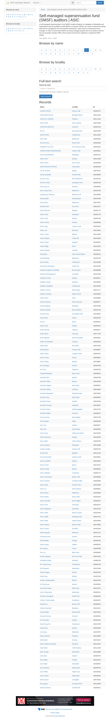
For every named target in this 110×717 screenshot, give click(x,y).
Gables (74, 544)
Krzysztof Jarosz (45, 616)
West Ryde (75, 397)
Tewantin (75, 636)
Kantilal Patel (44, 206)
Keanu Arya (44, 326)
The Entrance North (78, 147)
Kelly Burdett (44, 349)
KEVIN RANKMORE (47, 155)
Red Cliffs (75, 346)
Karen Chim (44, 218)
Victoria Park (76, 175)
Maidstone (75, 632)
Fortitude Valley (77, 481)
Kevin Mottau (44, 497)
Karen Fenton (44, 222)
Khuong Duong (45, 536)
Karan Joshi (44, 214)
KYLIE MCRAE (45, 171)
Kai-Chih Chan (45, 182)
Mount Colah (76, 524)
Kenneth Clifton (45, 381)
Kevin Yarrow (44, 528)
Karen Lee (43, 230)
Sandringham (76, 198)
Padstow (75, 119)
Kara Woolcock (45, 210)
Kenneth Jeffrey (45, 389)
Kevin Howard (44, 481)
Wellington (75, 155)
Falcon (74, 318)
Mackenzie (75, 592)
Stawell (74, 437)
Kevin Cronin (44, 465)
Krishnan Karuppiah (46, 596)
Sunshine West (77, 684)
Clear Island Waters (78, 254)
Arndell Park (76, 688)
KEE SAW (43, 139)
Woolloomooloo (77, 393)
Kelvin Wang (44, 361)
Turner (74, 548)
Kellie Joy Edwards (46, 342)
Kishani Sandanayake (47, 580)
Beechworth (76, 612)
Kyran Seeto (44, 676)
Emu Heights (76, 501)
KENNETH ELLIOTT (47, 147)
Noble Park (75, 596)
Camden (75, 250)
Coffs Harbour (76, 441)
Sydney (74, 159)
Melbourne (75, 139)
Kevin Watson (44, 524)
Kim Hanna (43, 548)
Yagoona (75, 330)
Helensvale (75, 676)
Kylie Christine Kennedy (48, 644)
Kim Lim (43, 552)
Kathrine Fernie (45, 290)
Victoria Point (76, 485)
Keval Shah (44, 453)
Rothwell (75, 560)
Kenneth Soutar (45, 401)
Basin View (75, 373)
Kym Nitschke (44, 668)
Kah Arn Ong (44, 178)
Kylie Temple (44, 652)
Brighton (75, 210)
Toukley (74, 660)
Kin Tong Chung (45, 564)
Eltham (74, 580)
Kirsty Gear (44, 576)
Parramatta (75, 167)
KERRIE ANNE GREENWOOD (50, 151)
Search (100, 3)
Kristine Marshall (45, 608)
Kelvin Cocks (44, 357)
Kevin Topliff (44, 517)
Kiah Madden (44, 540)
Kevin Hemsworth (46, 477)
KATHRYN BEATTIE (47, 127)
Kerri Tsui (43, 429)
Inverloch (75, 127)
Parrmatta (75, 505)
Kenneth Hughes (45, 385)
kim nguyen (44, 684)
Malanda (75, 282)
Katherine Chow (45, 278)
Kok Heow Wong (45, 588)
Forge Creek (76, 151)
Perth (74, 298)
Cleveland (75, 509)
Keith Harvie (44, 334)
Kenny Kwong (44, 417)
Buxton (74, 572)
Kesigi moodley (45, 449)
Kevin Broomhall (45, 457)
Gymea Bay (76, 429)
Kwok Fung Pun (45, 624)
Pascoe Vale (76, 111)
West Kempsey (77, 302)
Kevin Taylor (44, 513)
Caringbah (75, 680)
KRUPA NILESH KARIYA (48, 167)
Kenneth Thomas (45, 405)
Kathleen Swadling (46, 286)
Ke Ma (42, 322)
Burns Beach (76, 270)
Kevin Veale (44, 520)
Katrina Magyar (45, 306)
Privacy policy (55, 713)
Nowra (74, 357)
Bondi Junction (77, 513)
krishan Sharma (45, 688)
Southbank (75, 600)
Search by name (45, 85)
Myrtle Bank (76, 668)
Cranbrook (75, 473)
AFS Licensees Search (20, 3)
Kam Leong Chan (46, 190)
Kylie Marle (43, 648)
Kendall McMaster (46, 373)
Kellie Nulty (44, 346)
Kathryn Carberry (46, 294)
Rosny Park (76, 143)
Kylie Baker (44, 640)
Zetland (74, 656)
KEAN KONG (44, 135)
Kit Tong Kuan (44, 584)
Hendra (74, 222)
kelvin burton (44, 680)
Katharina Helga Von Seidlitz (49, 270)
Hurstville (75, 274)
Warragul (75, 306)
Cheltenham (76, 135)
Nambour (75, 644)
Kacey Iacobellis (45, 175)
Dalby (74, 421)
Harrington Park (77, 182)
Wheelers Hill (76, 194)
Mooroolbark (76, 417)
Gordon (74, 365)
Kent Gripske (44, 421)
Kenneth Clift (44, 377)
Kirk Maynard (44, 568)
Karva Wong (44, 262)
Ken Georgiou (44, 365)
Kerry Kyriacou (45, 445)
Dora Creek (76, 163)
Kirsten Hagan (45, 572)
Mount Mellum (77, 310)
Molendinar (75, 652)
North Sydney (76, 123)
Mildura (74, 234)
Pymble (74, 401)
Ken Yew (43, 369)
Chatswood (76, 262)
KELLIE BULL (44, 143)
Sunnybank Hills (77, 314)
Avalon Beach (76, 520)
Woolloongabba (77, 409)
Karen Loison (44, 234)
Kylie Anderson (45, 636)
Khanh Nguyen (45, 532)
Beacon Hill (76, 477)
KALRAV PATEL (45, 111)
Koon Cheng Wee (46, 592)
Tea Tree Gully (77, 556)
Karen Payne (44, 242)
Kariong (74, 640)
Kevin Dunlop (44, 469)
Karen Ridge (44, 246)
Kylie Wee (43, 656)
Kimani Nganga (45, 556)
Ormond (75, 616)
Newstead (75, 214)
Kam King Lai (44, 186)
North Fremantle (77, 338)
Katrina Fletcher (45, 302)
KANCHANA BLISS (46, 115)
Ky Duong (43, 632)
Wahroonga (76, 290)
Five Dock (75, 206)
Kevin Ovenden (45, 501)
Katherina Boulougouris (48, 274)
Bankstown (75, 568)
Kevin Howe (44, 485)
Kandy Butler (44, 198)
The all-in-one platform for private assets (58, 709)
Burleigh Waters (77, 115)
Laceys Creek (76, 226)
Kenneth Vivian (45, 409)
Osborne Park (76, 457)
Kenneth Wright (45, 413)
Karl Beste (43, 254)
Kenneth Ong (44, 397)
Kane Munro (44, 202)
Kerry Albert (44, 441)
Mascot (74, 584)
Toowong (75, 334)
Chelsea (75, 342)
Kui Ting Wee (44, 620)
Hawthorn (75, 369)
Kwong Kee (44, 628)
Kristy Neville (44, 612)
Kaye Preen (44, 318)
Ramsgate (75, 445)
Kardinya (75, 389)
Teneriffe (75, 528)
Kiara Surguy (44, 544)
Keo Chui (43, 425)
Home (43, 9)
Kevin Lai (43, 489)
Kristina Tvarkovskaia (47, 600)
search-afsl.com (59, 716)
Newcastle (75, 664)
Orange (74, 540)
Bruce (74, 322)
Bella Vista (75, 552)
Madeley (75, 453)
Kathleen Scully (45, 282)
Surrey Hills (76, 497)
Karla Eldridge (45, 258)
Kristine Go (43, 604)
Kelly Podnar (44, 353)
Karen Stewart (45, 250)
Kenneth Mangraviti (46, 393)
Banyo (74, 465)
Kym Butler (43, 664)
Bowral (74, 381)
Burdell (74, 576)
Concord (75, 413)
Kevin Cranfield (45, 461)
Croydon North (77, 353)
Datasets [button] (37, 3)
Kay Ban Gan (44, 314)
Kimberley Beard (45, 560)
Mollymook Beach (78, 433)
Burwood (75, 230)
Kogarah (75, 242)
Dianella (75, 186)
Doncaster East (77, 131)
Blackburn (75, 258)
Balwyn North (76, 294)
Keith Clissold (44, 330)
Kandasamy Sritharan (47, 194)
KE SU (42, 131)
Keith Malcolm (45, 338)
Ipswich (74, 377)
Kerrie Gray (44, 433)
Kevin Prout (44, 505)
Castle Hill (75, 238)
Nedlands (75, 405)
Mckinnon (75, 532)
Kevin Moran (44, 493)
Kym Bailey (44, 660)
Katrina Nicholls (45, 310)
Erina (74, 246)
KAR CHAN (44, 123)
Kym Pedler (44, 672)
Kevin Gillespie (45, 473)
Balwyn (74, 171)
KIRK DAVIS (44, 163)
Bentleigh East (77, 517)
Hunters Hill (76, 449)
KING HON (43, 159)
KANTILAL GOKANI (46, 119)
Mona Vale (75, 385)
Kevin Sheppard (45, 509)
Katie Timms (44, 298)
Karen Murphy (45, 238)
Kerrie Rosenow (45, 437)
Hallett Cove (76, 672)
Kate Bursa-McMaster (47, 266)
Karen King (43, 226)
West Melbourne (77, 178)
